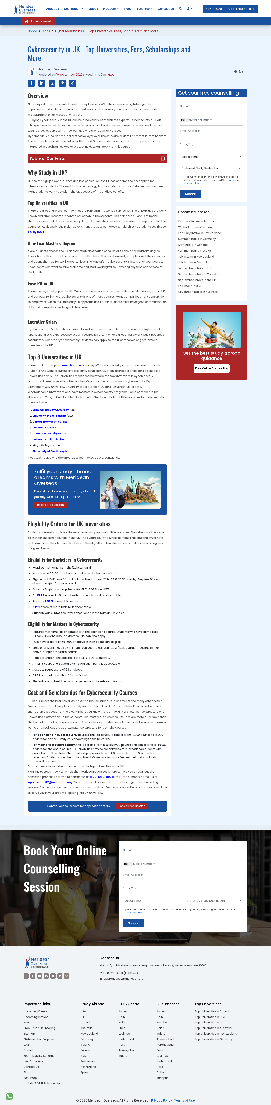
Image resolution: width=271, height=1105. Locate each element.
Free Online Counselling (211, 368)
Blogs (46, 31)
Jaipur (123, 1011)
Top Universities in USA (210, 1017)
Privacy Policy (161, 1100)
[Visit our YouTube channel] (39, 976)
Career (28, 1050)
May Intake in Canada (193, 245)
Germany (87, 1039)
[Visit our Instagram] (26, 976)
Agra (122, 1045)
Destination (72, 9)
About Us (52, 9)
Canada (86, 1022)
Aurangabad (127, 1050)
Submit (190, 194)
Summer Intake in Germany (197, 239)
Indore (123, 1056)
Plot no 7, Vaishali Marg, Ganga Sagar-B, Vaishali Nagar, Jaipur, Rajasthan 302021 (153, 966)
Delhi (122, 1017)
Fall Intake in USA (189, 286)
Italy (83, 1056)
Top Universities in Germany (214, 1039)
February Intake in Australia (197, 221)
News (27, 1022)
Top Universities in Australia (213, 1028)
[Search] (180, 9)
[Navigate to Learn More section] (188, 9)
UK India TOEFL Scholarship (42, 1083)
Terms (231, 180)
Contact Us (31, 1067)
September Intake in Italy (195, 268)
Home (32, 31)
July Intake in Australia (193, 262)
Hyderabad (126, 1039)
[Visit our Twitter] (53, 976)
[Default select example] (211, 157)
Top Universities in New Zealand (216, 1034)
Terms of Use (184, 1100)
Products (109, 9)
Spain (84, 1072)
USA (83, 1011)
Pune (122, 1028)
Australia (86, 1028)
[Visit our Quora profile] (66, 976)
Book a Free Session (50, 505)
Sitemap (29, 1034)
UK (82, 1017)
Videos (93, 9)
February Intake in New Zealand (199, 233)
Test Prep (30, 1078)
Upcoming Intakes (36, 1017)
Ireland (85, 1045)
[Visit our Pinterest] (59, 976)
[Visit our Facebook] (32, 976)
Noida (122, 1022)
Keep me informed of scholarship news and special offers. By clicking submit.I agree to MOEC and (211, 180)
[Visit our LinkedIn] (46, 976)
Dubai (160, 1072)
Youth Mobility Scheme (39, 1056)
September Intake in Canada (198, 274)
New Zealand (89, 1034)
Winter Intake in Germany (195, 227)
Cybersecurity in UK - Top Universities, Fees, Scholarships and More (106, 31)
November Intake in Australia (198, 292)
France (85, 1050)
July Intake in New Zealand (196, 257)
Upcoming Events (35, 1011)
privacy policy (191, 183)
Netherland (88, 1067)
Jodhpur (162, 1078)
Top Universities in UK (209, 1022)
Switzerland (88, 1061)
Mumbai (162, 1022)
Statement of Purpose (39, 1039)
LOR (26, 1045)
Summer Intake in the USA (195, 251)
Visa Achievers (33, 1061)
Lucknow (124, 1034)
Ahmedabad (165, 1039)
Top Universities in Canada (212, 1011)
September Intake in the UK (197, 280)
